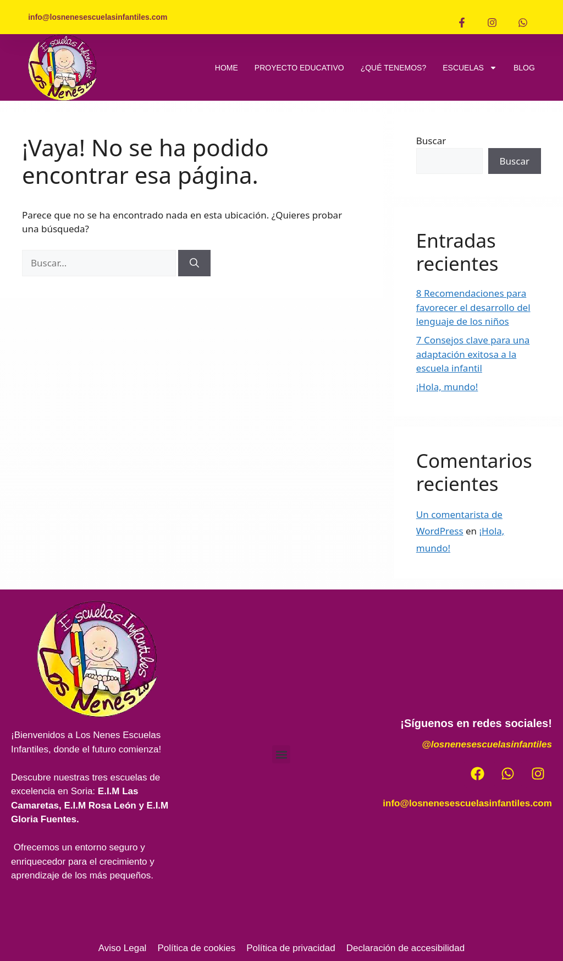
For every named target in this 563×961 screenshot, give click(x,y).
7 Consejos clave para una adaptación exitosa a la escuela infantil (473, 354)
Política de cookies (196, 948)
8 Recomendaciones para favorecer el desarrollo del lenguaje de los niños (473, 307)
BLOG (524, 67)
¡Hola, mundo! (447, 386)
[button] (281, 754)
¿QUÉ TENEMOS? (394, 67)
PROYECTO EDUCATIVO (299, 67)
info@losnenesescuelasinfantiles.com (467, 803)
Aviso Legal (122, 948)
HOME (226, 67)
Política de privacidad (290, 948)
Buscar (431, 140)
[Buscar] (194, 263)
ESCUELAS (470, 67)
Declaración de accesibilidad (405, 948)
